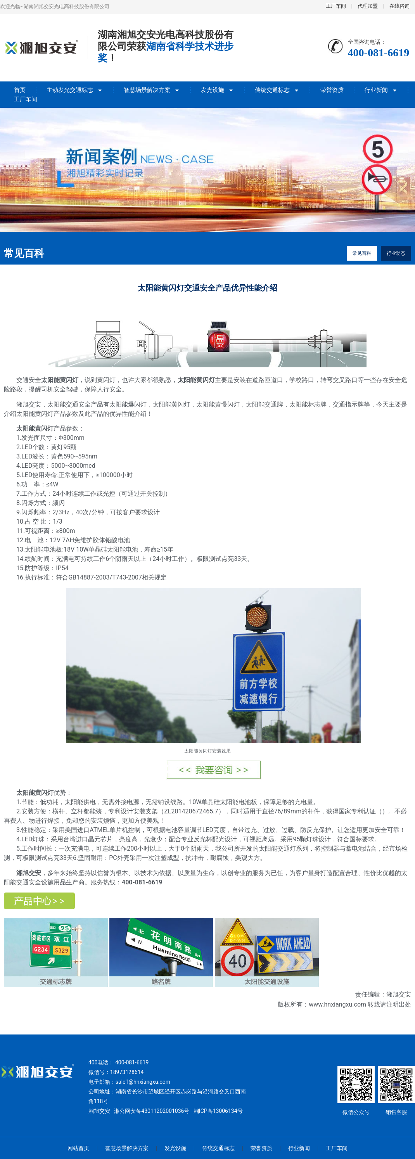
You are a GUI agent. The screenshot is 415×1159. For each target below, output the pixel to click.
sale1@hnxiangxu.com (143, 1082)
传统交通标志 (277, 90)
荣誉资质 (332, 89)
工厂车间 (25, 99)
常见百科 (362, 253)
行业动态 (396, 253)
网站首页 (78, 1148)
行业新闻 (381, 90)
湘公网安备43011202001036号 (151, 1111)
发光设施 (217, 90)
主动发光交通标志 (75, 90)
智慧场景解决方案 (152, 90)
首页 (20, 89)
